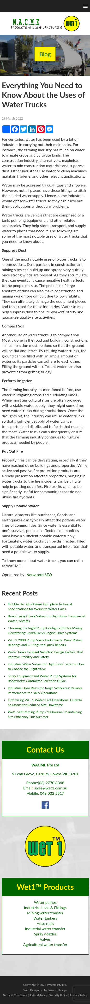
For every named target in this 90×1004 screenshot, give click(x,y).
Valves (45, 939)
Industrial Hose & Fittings (45, 907)
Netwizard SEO (39, 574)
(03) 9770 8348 (51, 782)
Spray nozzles (45, 934)
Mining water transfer (45, 913)
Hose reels (45, 923)
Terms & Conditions (15, 995)
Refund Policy (38, 995)
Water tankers (45, 918)
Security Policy (58, 995)
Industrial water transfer (45, 928)
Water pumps (45, 902)
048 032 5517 (52, 793)
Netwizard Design (55, 990)
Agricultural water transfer (45, 944)
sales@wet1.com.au (50, 788)
